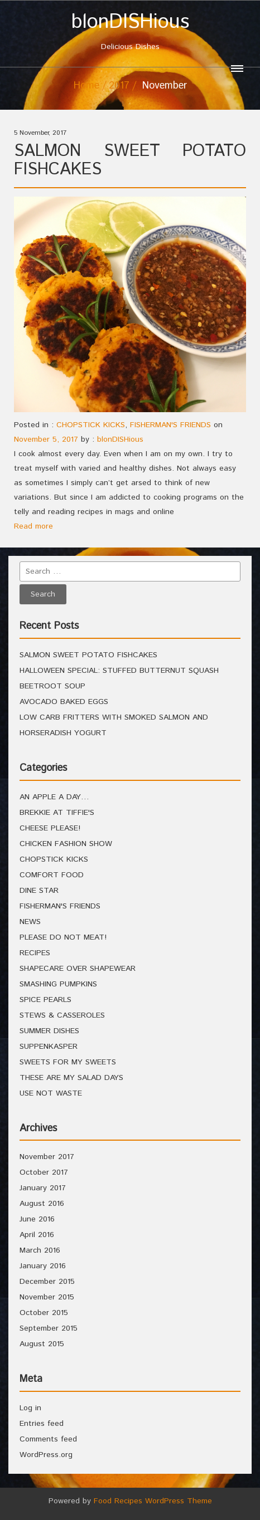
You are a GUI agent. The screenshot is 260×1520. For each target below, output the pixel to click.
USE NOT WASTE (51, 1093)
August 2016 (42, 1203)
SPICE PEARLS (45, 999)
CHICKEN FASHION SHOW (66, 843)
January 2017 (43, 1188)
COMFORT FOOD (52, 875)
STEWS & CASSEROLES (62, 1015)
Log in (30, 1408)
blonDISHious (120, 439)
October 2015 (44, 1312)
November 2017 (47, 1156)
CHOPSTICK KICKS (90, 425)
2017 (119, 86)
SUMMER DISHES (49, 1031)
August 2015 (42, 1344)
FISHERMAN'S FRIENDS (170, 425)
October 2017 (44, 1172)
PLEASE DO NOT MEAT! (63, 937)
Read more (33, 526)
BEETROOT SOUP (52, 686)
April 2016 (37, 1234)
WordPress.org (46, 1454)
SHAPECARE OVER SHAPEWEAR (78, 968)
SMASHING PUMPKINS (58, 984)
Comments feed (48, 1439)
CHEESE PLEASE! (50, 828)
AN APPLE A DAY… (54, 797)
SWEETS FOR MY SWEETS (68, 1062)
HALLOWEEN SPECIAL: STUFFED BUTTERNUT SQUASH (119, 670)
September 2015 (49, 1328)
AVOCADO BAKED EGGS (64, 701)
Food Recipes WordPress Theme (153, 1501)
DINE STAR (39, 890)
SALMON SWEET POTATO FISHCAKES (130, 160)
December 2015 (47, 1281)
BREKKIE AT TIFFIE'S (57, 812)
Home (86, 86)
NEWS (30, 921)
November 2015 (47, 1297)
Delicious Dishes (130, 32)
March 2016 (40, 1250)
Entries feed (42, 1423)
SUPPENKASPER (49, 1046)
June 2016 (37, 1219)
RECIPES (35, 953)
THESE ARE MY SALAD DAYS (71, 1077)
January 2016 (43, 1266)
